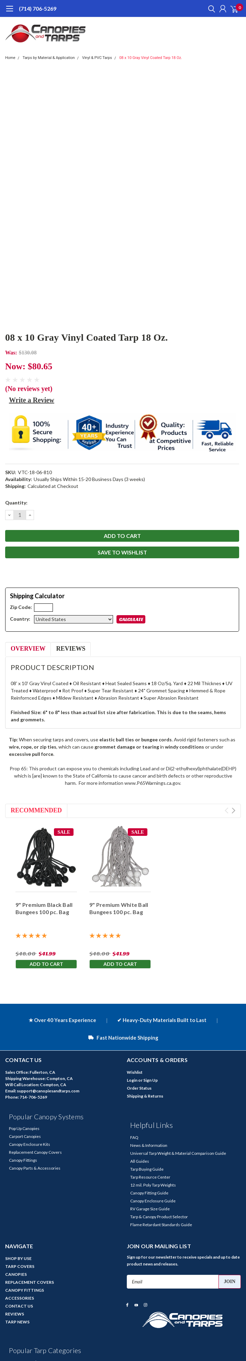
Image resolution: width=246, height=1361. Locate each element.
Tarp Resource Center (150, 1177)
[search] (210, 8)
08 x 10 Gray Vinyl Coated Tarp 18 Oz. (150, 58)
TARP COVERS (19, 1266)
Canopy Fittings (23, 1160)
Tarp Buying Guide (147, 1169)
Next (233, 810)
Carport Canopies (25, 1136)
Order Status (139, 1088)
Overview (28, 648)
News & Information (148, 1145)
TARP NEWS (17, 1321)
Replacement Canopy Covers (35, 1152)
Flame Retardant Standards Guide (161, 1224)
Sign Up (150, 1080)
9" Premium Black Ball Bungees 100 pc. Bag (43, 908)
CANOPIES (16, 1274)
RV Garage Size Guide (150, 1208)
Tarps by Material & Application (49, 58)
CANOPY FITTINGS (24, 1290)
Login (132, 1080)
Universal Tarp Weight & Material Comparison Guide (178, 1153)
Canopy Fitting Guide (149, 1192)
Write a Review (31, 400)
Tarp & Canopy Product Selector (159, 1216)
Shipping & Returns (145, 1096)
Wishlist (135, 1072)
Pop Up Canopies (24, 1128)
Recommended (36, 810)
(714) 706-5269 (37, 8)
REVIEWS (14, 1314)
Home (10, 58)
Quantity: (16, 503)
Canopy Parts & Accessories (34, 1168)
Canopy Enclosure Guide (153, 1200)
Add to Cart (46, 964)
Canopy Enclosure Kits (29, 1144)
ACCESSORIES (19, 1298)
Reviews (70, 648)
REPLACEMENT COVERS (29, 1282)
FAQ (134, 1137)
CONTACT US (19, 1306)
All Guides (139, 1161)
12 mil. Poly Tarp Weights (153, 1185)
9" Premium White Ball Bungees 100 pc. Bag (118, 908)
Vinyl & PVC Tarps (97, 58)
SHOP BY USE (18, 1258)
